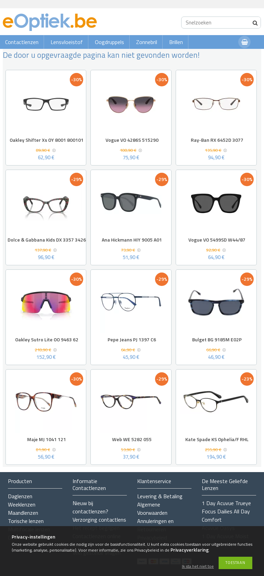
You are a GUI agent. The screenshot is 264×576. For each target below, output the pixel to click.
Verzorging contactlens (99, 519)
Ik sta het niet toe (198, 566)
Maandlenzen (23, 513)
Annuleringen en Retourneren (155, 525)
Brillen (176, 42)
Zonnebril (146, 42)
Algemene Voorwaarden (152, 508)
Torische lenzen (26, 521)
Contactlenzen (21, 42)
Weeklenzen (21, 504)
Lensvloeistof (67, 42)
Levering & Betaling (160, 496)
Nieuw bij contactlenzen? (90, 507)
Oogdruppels (109, 42)
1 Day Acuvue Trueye (226, 503)
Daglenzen (20, 496)
